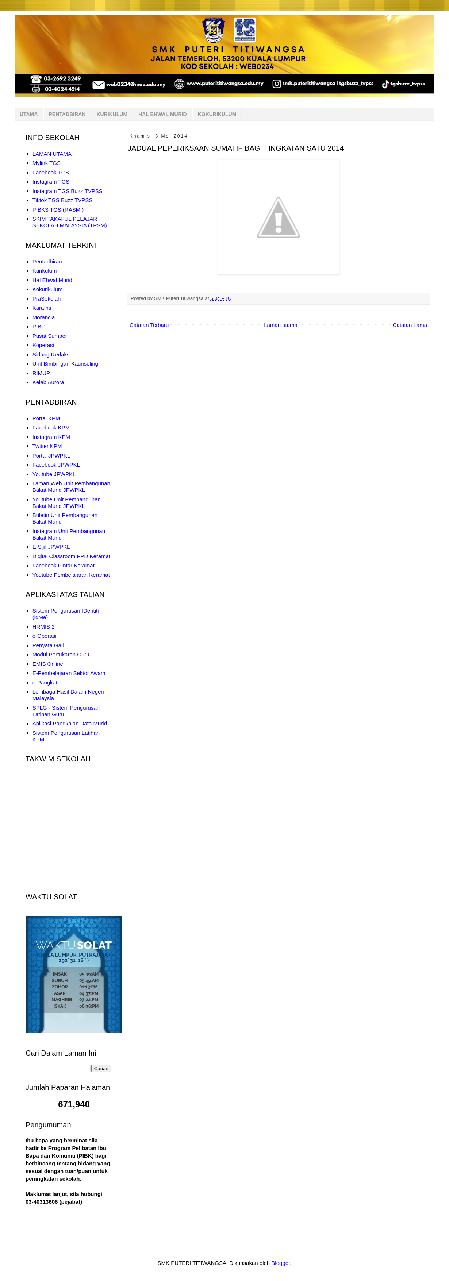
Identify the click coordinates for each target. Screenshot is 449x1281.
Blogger (280, 1263)
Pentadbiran (47, 261)
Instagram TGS (50, 181)
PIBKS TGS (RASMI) (58, 210)
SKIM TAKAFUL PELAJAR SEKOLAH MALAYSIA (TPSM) (69, 222)
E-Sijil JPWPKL (51, 547)
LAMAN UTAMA (52, 154)
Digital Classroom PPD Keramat (71, 556)
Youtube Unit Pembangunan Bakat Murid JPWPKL (66, 502)
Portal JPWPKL (51, 455)
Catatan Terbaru (149, 325)
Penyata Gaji (48, 645)
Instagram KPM (51, 437)
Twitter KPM (47, 446)
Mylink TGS (46, 163)
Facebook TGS (50, 172)
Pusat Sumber (49, 336)
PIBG (39, 326)
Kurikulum (44, 270)
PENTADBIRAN (67, 114)
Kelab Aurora (48, 382)
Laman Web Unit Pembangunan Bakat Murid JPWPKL (71, 486)
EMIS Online (47, 664)
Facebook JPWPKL (56, 465)
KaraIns (41, 308)
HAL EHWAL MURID (162, 114)
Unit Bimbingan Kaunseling (65, 363)
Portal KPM (46, 418)
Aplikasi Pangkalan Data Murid (69, 723)
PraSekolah (46, 299)
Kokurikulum (47, 289)
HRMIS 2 (43, 627)
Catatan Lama (410, 325)
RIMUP (41, 373)
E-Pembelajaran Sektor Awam (68, 673)
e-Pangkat (44, 682)
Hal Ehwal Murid (52, 280)
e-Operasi (44, 636)
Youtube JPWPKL (54, 474)
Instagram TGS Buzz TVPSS (67, 191)
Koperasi (43, 345)
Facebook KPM (51, 427)
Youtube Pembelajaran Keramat (71, 575)
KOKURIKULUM (217, 114)
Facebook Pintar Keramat (63, 565)
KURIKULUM (111, 114)
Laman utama (281, 325)
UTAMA (29, 114)
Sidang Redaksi (51, 354)
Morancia (43, 317)
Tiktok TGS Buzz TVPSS (62, 200)
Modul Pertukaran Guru (60, 654)
